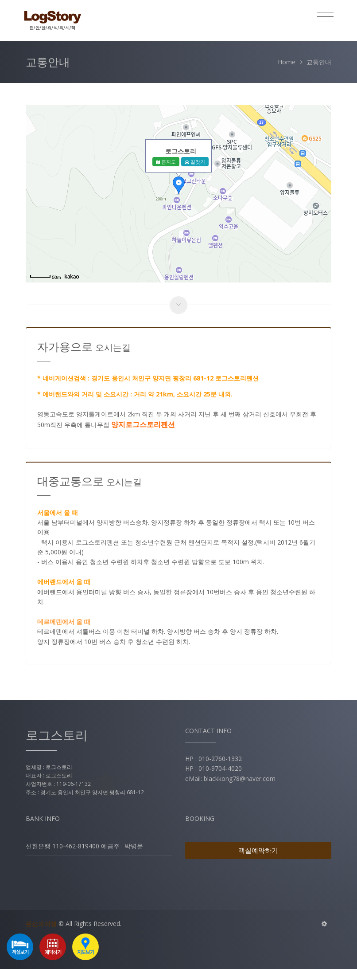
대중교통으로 (89, 481)
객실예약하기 (258, 850)
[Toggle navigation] (325, 16)
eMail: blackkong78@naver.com (230, 778)
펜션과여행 (41, 923)
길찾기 (195, 161)
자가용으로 (84, 346)
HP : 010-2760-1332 (213, 758)
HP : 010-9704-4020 (213, 768)
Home (286, 62)
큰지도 (166, 161)
